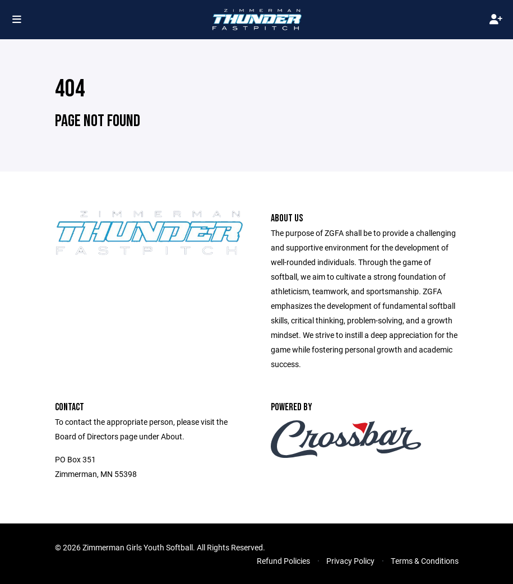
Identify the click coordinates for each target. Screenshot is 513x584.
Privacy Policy (350, 560)
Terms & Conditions (425, 560)
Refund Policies (283, 560)
